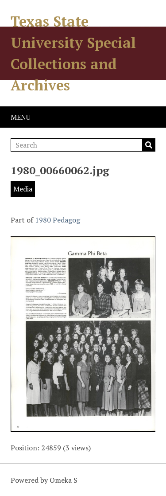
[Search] (83, 145)
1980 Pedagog (57, 220)
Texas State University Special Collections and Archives (73, 53)
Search (148, 145)
